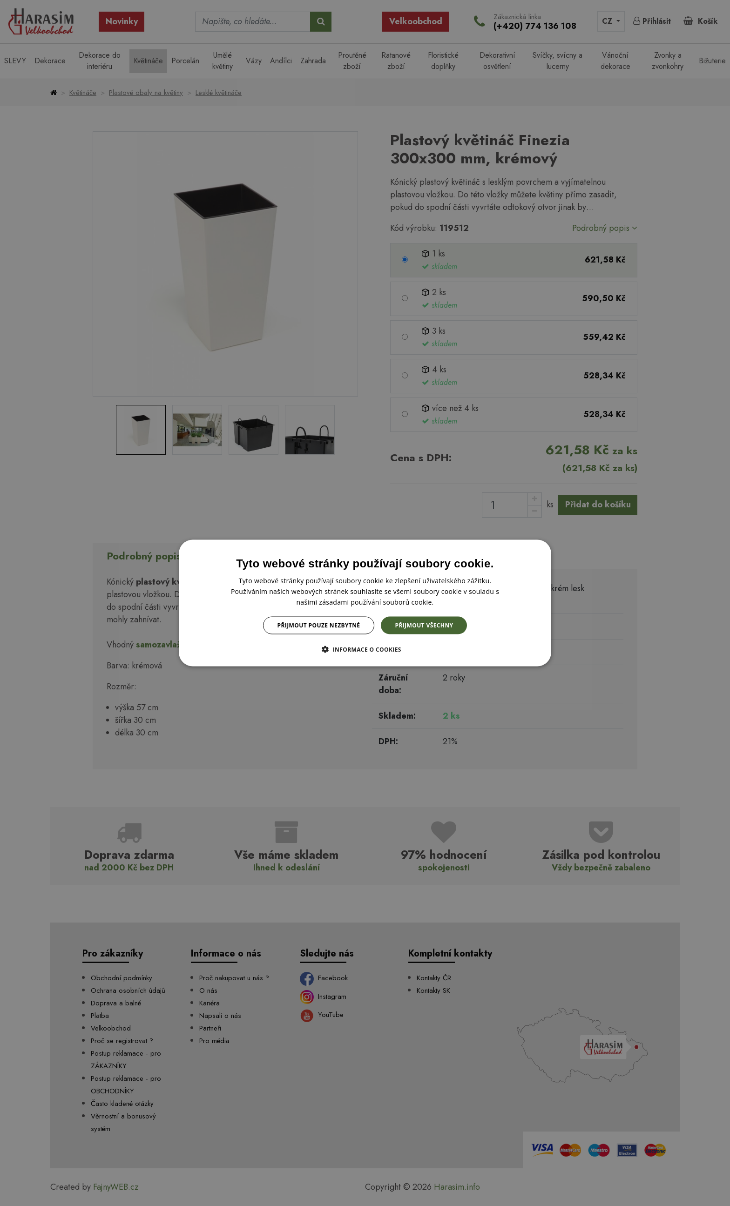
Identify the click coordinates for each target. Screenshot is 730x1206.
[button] (365, 649)
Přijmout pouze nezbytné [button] (318, 625)
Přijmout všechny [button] (424, 625)
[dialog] (365, 603)
